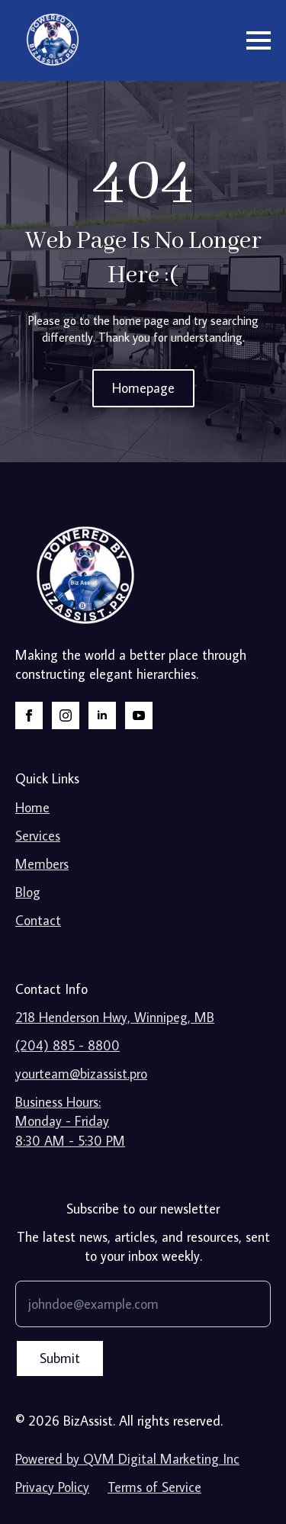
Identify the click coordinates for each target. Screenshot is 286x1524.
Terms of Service (154, 1487)
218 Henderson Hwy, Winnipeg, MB (114, 1017)
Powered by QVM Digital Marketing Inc (127, 1459)
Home (32, 807)
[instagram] (65, 715)
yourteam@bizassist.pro (81, 1073)
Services (37, 835)
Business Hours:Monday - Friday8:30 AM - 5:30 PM (70, 1121)
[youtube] (139, 715)
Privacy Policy (52, 1487)
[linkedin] (102, 715)
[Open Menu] (258, 40)
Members (42, 864)
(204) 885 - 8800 (67, 1045)
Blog (27, 892)
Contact (38, 920)
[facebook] (29, 715)
